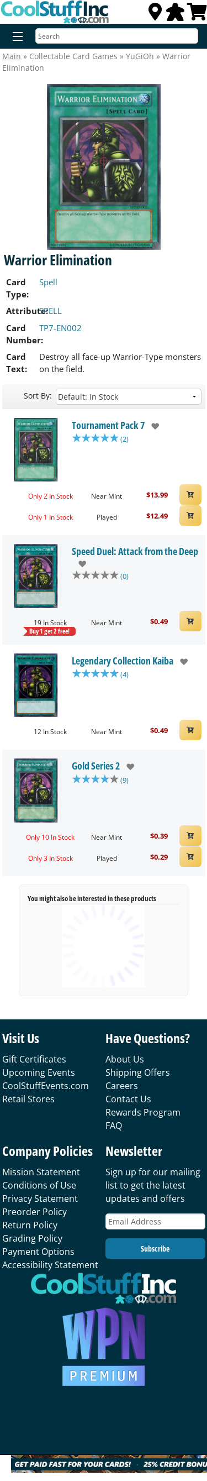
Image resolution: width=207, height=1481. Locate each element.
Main (11, 56)
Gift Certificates (34, 1059)
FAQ (113, 1125)
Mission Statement (41, 1172)
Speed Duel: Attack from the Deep (135, 551)
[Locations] (155, 15)
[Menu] (15, 37)
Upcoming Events (38, 1072)
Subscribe (155, 1248)
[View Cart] (197, 15)
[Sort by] (128, 397)
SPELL (50, 310)
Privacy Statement (40, 1198)
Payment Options (38, 1251)
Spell (48, 281)
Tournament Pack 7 (108, 425)
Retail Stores (28, 1099)
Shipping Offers (137, 1072)
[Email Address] (155, 1221)
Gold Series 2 (96, 765)
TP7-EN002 (60, 327)
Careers (121, 1086)
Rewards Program (143, 1112)
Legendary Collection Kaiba (122, 660)
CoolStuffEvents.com (45, 1086)
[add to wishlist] (152, 426)
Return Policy (29, 1225)
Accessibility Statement (50, 1265)
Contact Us (128, 1099)
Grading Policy (32, 1238)
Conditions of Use (39, 1185)
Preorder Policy (34, 1212)
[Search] (116, 36)
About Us (124, 1059)
